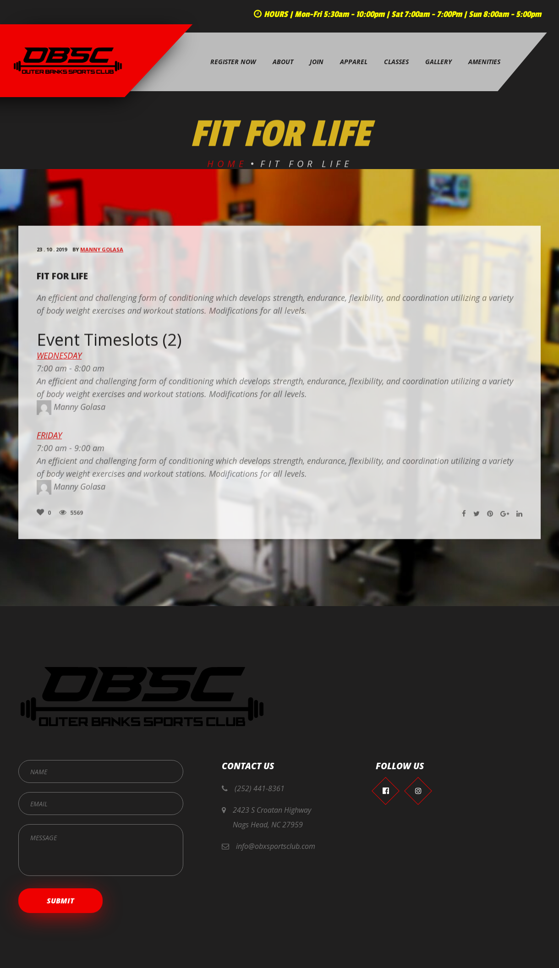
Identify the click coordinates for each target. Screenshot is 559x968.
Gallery (438, 61)
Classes (396, 61)
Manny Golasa (101, 253)
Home (227, 168)
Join (316, 61)
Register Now (233, 61)
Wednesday (59, 359)
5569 (71, 516)
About (283, 61)
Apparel (353, 61)
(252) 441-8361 (260, 788)
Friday (49, 438)
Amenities (484, 61)
